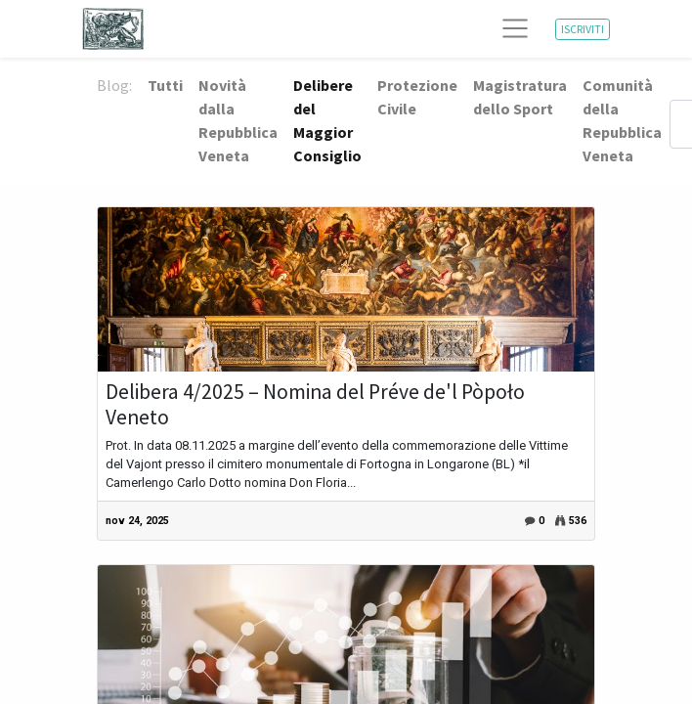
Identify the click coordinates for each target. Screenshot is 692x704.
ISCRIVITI (582, 29)
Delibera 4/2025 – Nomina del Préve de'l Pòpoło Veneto (315, 404)
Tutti (165, 85)
